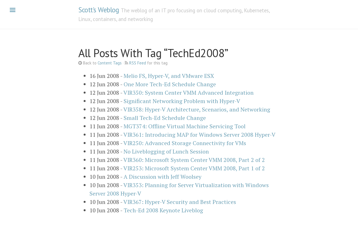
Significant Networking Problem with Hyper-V (182, 101)
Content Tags (110, 63)
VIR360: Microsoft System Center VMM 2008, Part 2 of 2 (194, 160)
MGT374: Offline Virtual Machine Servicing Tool (185, 126)
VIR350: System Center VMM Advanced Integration (188, 92)
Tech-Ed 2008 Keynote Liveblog (163, 210)
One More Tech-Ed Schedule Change (170, 84)
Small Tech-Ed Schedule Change (165, 118)
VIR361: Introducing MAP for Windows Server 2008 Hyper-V (199, 134)
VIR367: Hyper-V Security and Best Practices (179, 202)
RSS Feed (137, 63)
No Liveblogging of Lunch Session (166, 151)
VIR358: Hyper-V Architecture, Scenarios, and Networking (196, 109)
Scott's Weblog (98, 9)
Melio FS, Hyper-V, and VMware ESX (169, 76)
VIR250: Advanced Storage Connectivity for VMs (184, 143)
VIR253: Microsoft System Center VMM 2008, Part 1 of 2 (194, 168)
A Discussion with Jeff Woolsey (162, 176)
